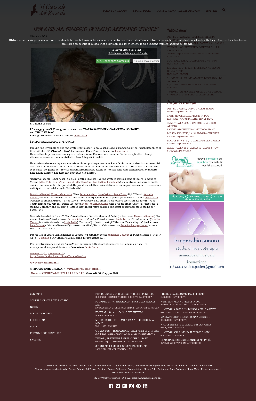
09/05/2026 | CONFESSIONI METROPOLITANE (191, 129)
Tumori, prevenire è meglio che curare (128, 342)
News (35, 275)
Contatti (36, 296)
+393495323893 (126, 367)
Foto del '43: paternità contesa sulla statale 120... (128, 306)
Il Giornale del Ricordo (55, 367)
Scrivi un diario (41, 315)
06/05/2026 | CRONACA (179, 150)
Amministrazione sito (150, 380)
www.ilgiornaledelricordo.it (83, 271)
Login (34, 328)
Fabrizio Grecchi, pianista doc (188, 115)
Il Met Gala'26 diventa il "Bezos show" (193, 147)
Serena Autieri (88, 196)
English (35, 341)
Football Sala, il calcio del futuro (128, 316)
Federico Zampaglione (95, 206)
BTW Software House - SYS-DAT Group (118, 380)
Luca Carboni (105, 196)
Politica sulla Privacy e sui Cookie (127, 53)
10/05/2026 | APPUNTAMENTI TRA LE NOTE (190, 118)
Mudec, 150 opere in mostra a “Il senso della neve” (128, 325)
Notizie (35, 309)
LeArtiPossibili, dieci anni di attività (193, 344)
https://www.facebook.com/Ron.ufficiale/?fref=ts (58, 258)
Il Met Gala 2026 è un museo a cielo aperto (193, 313)
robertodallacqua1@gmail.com (150, 367)
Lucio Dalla (80, 137)
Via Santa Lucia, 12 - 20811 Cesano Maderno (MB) (92, 367)
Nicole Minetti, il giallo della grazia (193, 140)
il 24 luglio (43, 240)
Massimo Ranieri (40, 196)
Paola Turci (120, 196)
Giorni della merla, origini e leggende (128, 350)
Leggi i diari (38, 322)
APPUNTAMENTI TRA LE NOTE (62, 275)
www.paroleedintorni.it (44, 264)
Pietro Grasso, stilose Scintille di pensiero (128, 298)
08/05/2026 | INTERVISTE (180, 136)
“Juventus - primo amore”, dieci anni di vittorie (128, 335)
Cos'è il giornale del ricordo (49, 302)
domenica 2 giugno (118, 237)
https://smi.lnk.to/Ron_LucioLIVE (99, 184)
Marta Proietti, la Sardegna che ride (193, 133)
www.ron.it (36, 255)
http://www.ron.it (54, 255)
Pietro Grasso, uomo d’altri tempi (190, 108)
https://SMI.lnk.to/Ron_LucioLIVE (59, 184)
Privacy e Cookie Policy (45, 335)
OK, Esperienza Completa (113, 60)
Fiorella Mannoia (61, 196)
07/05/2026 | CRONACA (179, 143)
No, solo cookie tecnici (146, 61)
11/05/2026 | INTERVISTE (180, 111)
